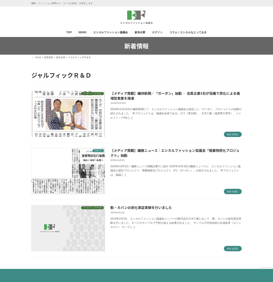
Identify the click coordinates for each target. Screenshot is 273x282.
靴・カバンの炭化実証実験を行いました (141, 207)
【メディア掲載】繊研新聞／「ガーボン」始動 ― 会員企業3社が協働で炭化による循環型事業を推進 (175, 95)
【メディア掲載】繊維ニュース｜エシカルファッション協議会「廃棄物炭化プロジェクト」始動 (175, 153)
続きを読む (232, 134)
